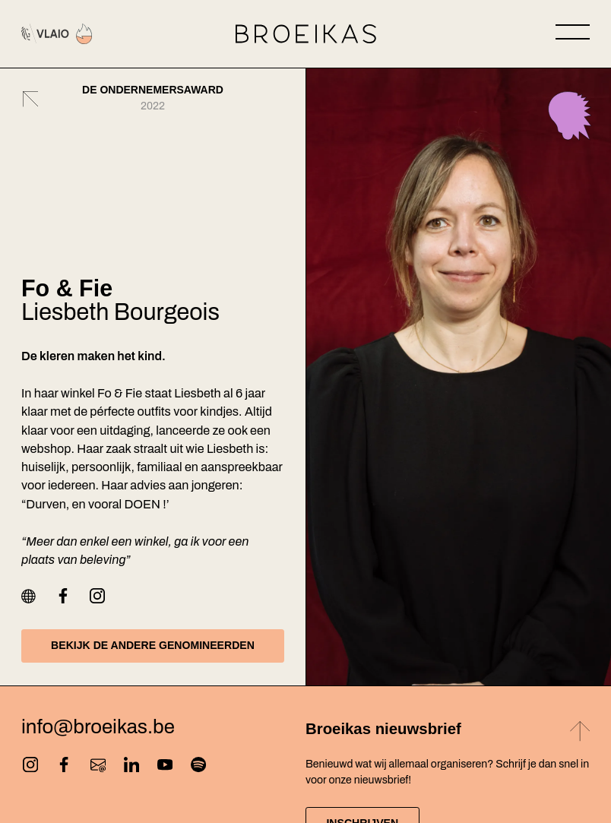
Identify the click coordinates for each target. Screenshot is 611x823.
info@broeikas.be (98, 727)
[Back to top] (579, 734)
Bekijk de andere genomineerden (153, 645)
